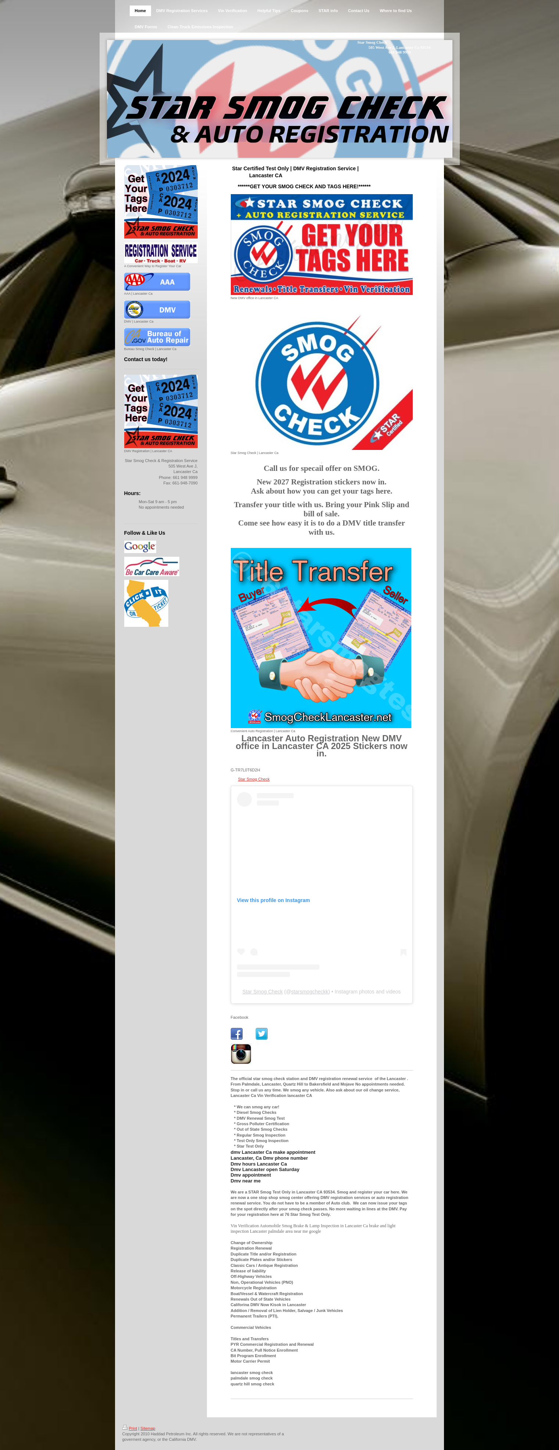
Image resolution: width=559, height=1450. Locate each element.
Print (129, 1428)
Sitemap (147, 1428)
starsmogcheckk (309, 992)
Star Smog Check (254, 779)
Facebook (239, 1017)
